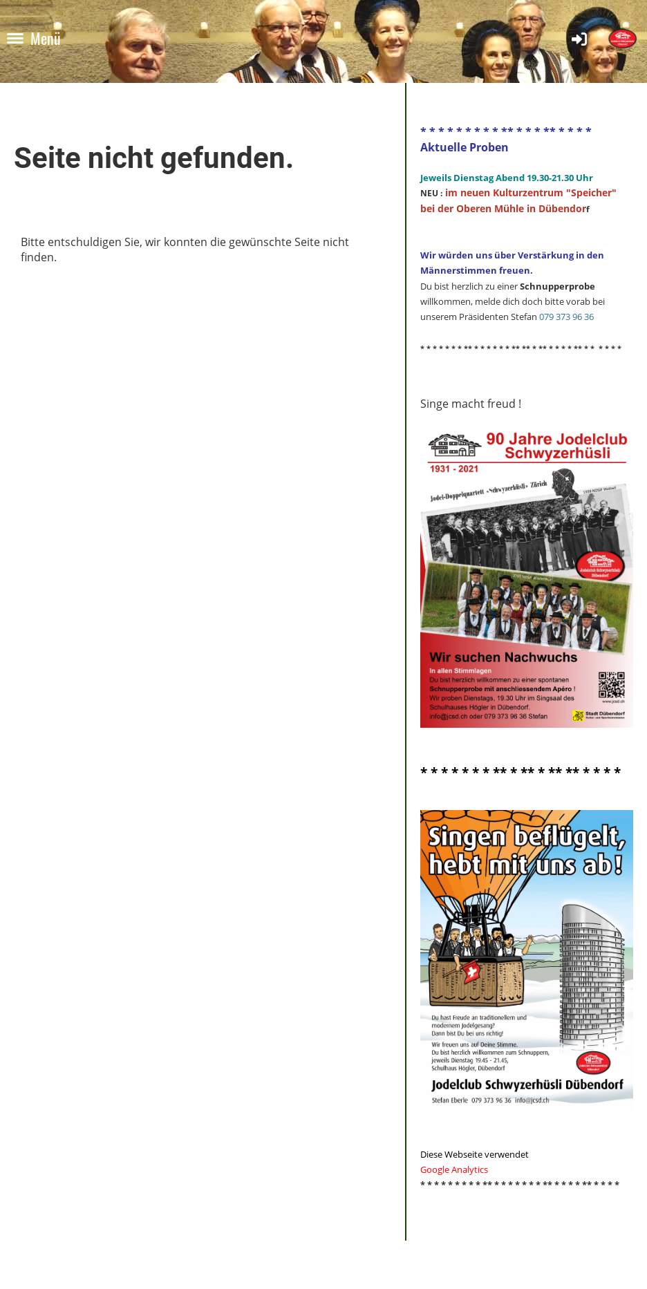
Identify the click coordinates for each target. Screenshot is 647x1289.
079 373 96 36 (566, 316)
